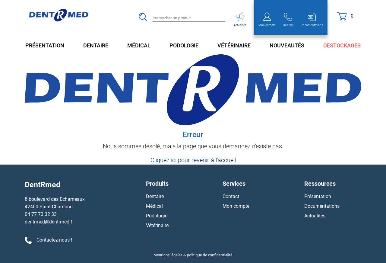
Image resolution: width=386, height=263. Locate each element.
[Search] (189, 18)
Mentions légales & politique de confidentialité (193, 255)
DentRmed (42, 184)
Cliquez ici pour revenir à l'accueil (193, 160)
